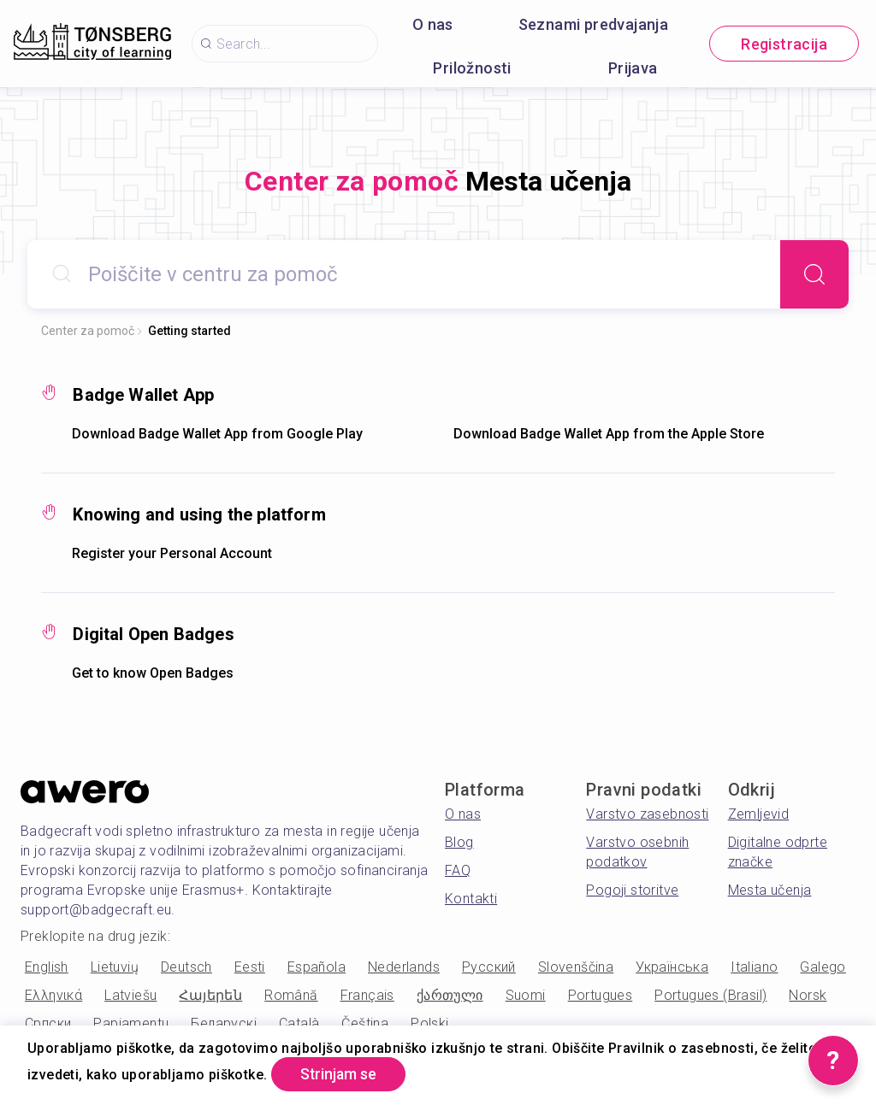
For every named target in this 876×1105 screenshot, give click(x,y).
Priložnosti (472, 68)
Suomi (526, 995)
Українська (672, 967)
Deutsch (186, 967)
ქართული (450, 995)
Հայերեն (210, 995)
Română (290, 995)
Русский (489, 967)
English (46, 967)
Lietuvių (115, 967)
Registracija (784, 44)
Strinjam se (342, 1074)
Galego (822, 967)
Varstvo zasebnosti (647, 814)
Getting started (189, 331)
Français (367, 995)
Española (316, 967)
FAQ (458, 870)
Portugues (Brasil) (710, 995)
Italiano (754, 967)
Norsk (807, 995)
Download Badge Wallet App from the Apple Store (608, 434)
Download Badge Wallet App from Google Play (217, 434)
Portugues (600, 995)
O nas (432, 24)
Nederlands (404, 967)
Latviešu (130, 995)
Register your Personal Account (172, 553)
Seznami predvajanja (593, 24)
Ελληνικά (53, 995)
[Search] (814, 274)
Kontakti (471, 898)
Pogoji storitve (632, 890)
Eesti (249, 967)
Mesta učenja (770, 890)
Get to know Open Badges (153, 673)
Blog (459, 842)
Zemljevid (759, 814)
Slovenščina (575, 967)
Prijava (633, 68)
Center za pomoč (87, 331)
